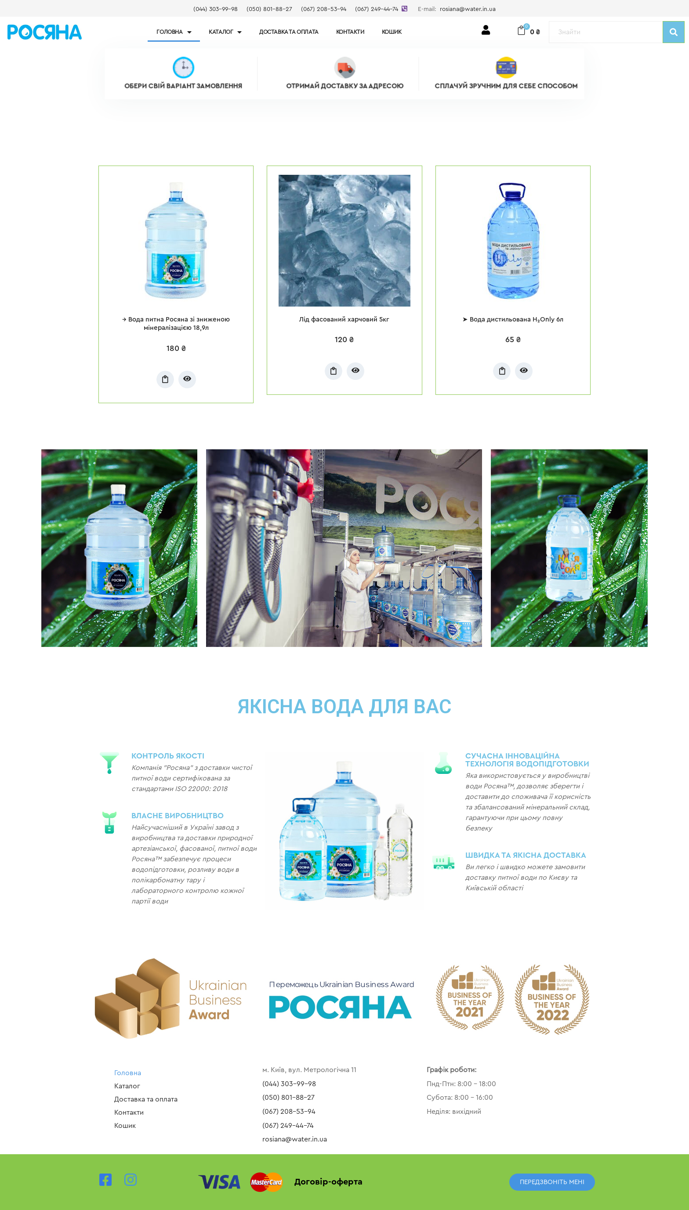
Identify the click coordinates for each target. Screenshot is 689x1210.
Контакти (350, 32)
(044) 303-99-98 (215, 9)
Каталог (225, 32)
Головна (173, 32)
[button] (552, 1182)
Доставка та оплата (289, 32)
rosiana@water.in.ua (468, 9)
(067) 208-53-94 (323, 9)
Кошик (392, 32)
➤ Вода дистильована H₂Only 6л (512, 319)
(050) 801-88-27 (269, 9)
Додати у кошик (165, 379)
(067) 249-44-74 (376, 9)
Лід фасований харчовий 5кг (344, 319)
